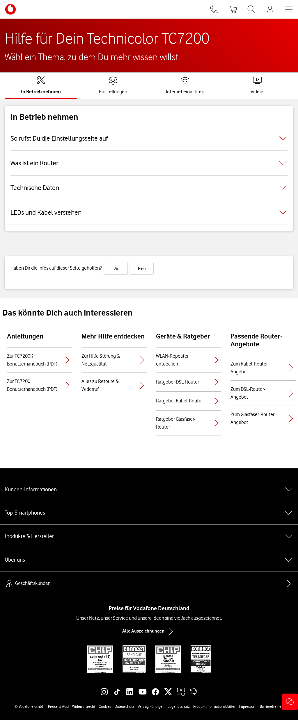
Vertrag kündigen (151, 706)
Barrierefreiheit (271, 706)
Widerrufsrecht (83, 706)
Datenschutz (124, 706)
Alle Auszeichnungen (149, 631)
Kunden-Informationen (149, 489)
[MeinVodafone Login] (270, 9)
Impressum (247, 706)
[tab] (41, 85)
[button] (290, 702)
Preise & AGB (58, 706)
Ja (116, 268)
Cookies (105, 706)
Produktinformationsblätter (214, 706)
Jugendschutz (179, 706)
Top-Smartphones (149, 512)
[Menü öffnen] (288, 9)
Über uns (149, 560)
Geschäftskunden (28, 583)
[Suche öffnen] (251, 9)
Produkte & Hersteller (149, 536)
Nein (142, 268)
